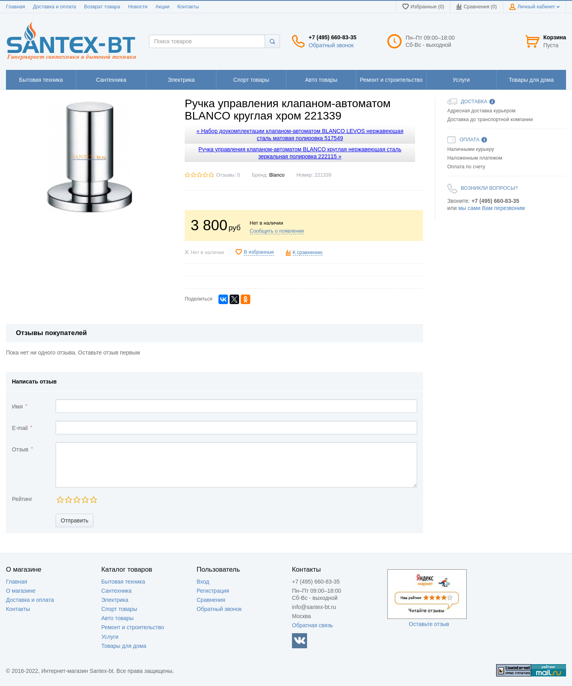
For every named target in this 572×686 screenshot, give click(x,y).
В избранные (259, 252)
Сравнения (211, 600)
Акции (162, 7)
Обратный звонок (331, 45)
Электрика (114, 600)
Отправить (74, 520)
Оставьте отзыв (429, 624)
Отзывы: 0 (228, 175)
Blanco (277, 175)
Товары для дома (123, 646)
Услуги (109, 637)
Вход (203, 581)
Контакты (188, 7)
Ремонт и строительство (132, 627)
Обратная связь (312, 625)
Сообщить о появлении (277, 231)
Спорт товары (119, 609)
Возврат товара (102, 7)
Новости (138, 7)
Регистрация (213, 591)
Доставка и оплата (54, 7)
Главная (15, 7)
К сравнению (308, 252)
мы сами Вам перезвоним (491, 208)
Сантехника (116, 591)
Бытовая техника (123, 581)
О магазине (20, 591)
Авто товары (117, 618)
